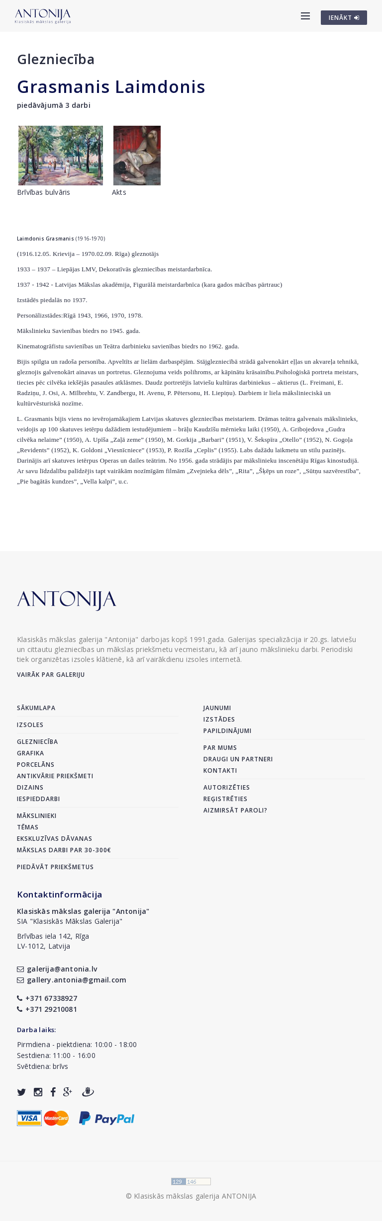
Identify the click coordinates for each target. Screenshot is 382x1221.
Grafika (30, 753)
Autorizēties (226, 787)
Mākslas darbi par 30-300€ (64, 850)
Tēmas (28, 827)
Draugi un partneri (238, 759)
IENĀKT (344, 17)
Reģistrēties (225, 799)
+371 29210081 (47, 1009)
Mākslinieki (37, 816)
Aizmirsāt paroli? (235, 810)
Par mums (220, 747)
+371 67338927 (47, 998)
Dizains (30, 787)
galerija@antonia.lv (57, 969)
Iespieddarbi (38, 799)
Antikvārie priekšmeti (55, 776)
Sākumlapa (36, 708)
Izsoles (30, 725)
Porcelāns (36, 764)
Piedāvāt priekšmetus (55, 867)
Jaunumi (217, 708)
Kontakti (220, 770)
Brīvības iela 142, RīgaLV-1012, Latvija (53, 941)
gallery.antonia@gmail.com (71, 979)
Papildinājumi (227, 731)
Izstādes (219, 719)
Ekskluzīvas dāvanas (55, 838)
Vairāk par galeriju (51, 674)
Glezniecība (56, 59)
